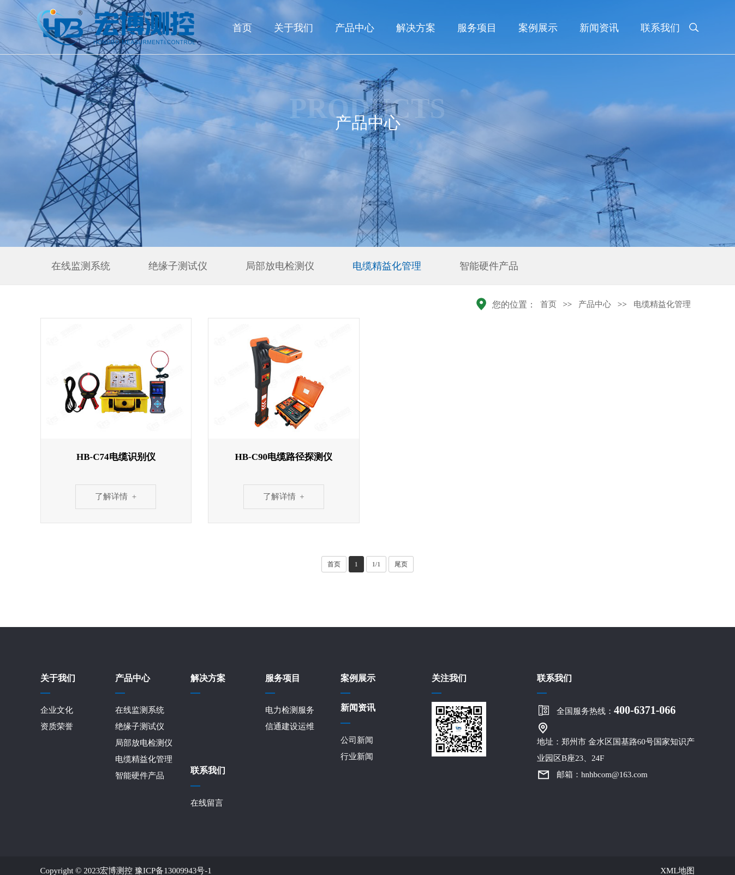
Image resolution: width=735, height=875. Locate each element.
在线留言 (206, 803)
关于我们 (293, 27)
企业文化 (56, 710)
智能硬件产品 (488, 266)
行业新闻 (356, 756)
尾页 (401, 564)
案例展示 (538, 27)
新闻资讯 (599, 27)
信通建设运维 (289, 726)
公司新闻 (356, 740)
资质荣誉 (56, 726)
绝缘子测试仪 (177, 266)
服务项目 (477, 27)
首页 (242, 27)
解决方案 (415, 27)
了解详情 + (115, 496)
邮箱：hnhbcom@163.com (602, 774)
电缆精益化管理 (386, 266)
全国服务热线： (616, 710)
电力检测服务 (289, 710)
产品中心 (354, 27)
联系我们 (660, 27)
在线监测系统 (80, 266)
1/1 (376, 564)
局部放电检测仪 (280, 266)
